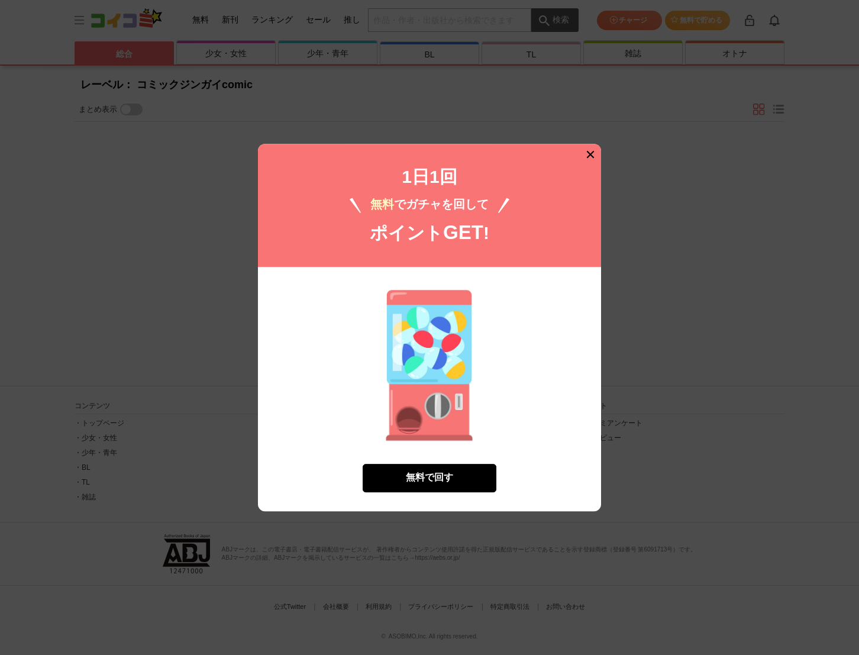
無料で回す (429, 477)
